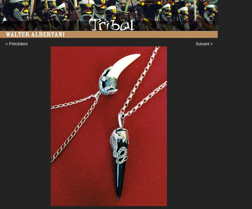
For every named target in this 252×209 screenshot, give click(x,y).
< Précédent (17, 44)
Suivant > (204, 44)
